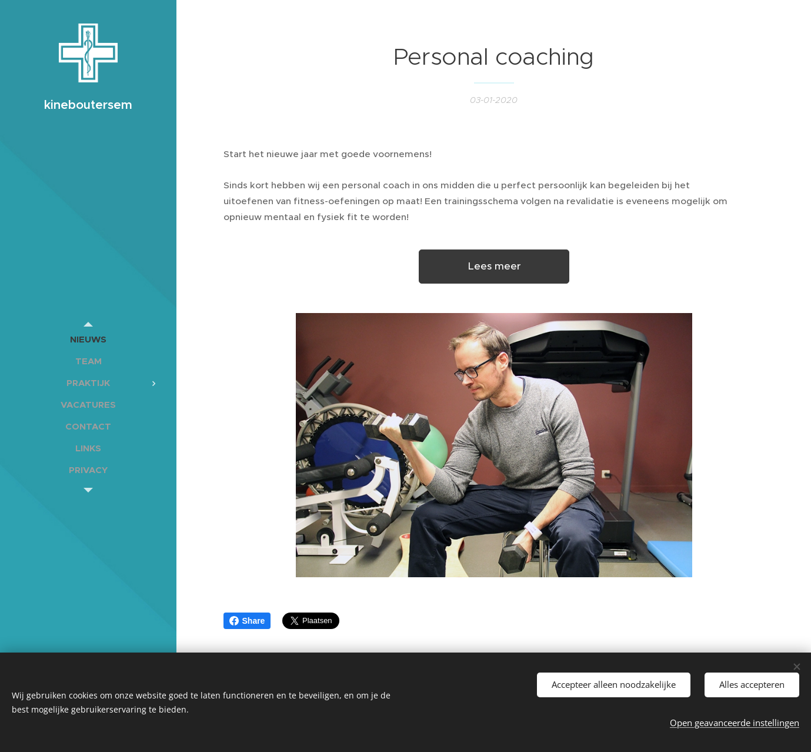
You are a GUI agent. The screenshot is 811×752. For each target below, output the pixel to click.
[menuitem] (88, 339)
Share (247, 620)
